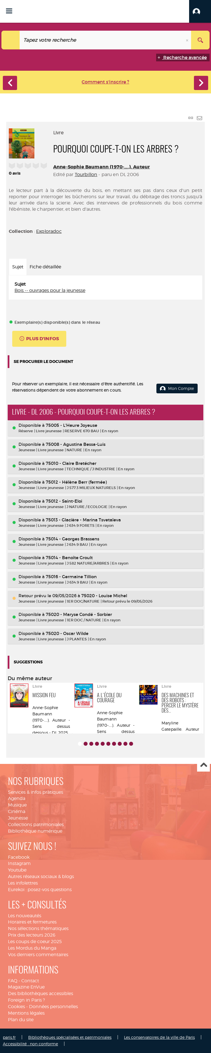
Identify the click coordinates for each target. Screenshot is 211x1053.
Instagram (19, 863)
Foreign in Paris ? (26, 1000)
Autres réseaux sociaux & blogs (41, 876)
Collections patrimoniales (36, 824)
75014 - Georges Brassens (72, 539)
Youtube (17, 870)
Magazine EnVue (26, 987)
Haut (203, 765)
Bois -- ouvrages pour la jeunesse (50, 290)
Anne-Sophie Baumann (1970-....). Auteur (101, 167)
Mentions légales (26, 1013)
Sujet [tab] (17, 266)
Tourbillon (86, 174)
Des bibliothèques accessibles (40, 993)
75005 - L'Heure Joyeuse (71, 425)
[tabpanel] (105, 287)
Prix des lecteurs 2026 (31, 935)
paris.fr (9, 1037)
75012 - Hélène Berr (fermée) (76, 482)
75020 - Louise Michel (104, 595)
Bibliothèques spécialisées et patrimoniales (69, 1037)
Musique (17, 805)
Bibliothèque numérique (35, 831)
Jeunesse (18, 818)
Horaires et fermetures (32, 922)
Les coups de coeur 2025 (35, 941)
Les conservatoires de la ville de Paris (159, 1037)
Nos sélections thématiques (38, 928)
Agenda (16, 798)
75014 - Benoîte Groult (69, 557)
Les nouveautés (24, 915)
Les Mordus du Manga (32, 948)
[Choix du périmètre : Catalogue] (10, 40)
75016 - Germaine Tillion (71, 576)
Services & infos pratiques (35, 792)
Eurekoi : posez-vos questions (40, 889)
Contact (30, 980)
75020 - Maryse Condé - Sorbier (79, 614)
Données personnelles (53, 1006)
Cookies (16, 1006)
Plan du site (21, 1019)
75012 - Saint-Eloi (64, 501)
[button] (200, 11)
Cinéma (16, 811)
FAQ (12, 980)
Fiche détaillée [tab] (45, 266)
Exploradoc (49, 231)
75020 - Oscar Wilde (67, 633)
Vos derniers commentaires (38, 954)
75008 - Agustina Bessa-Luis (76, 444)
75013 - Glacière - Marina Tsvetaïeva (83, 520)
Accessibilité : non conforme (30, 1043)
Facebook (19, 857)
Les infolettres (23, 883)
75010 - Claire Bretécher (71, 463)
